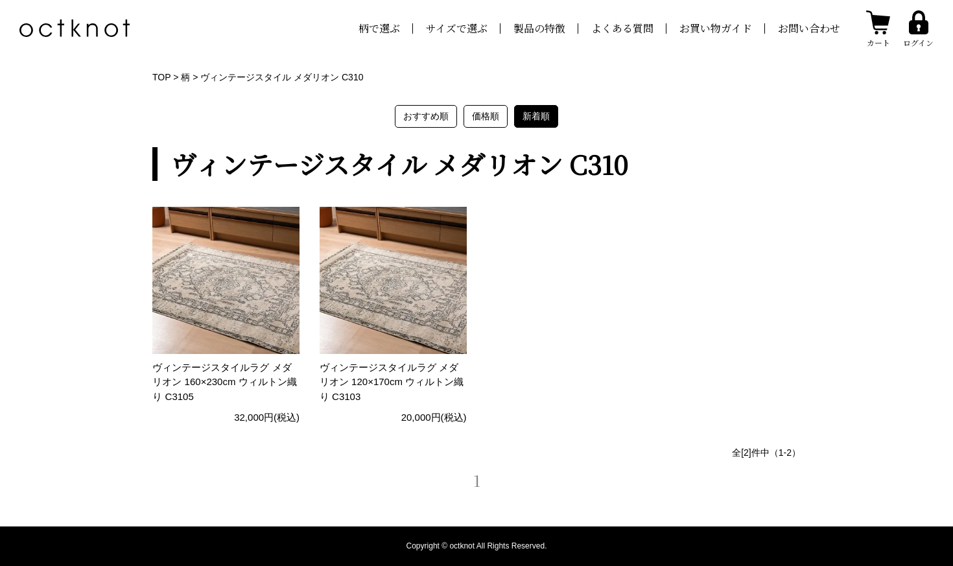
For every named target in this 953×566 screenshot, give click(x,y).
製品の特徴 (539, 28)
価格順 (485, 116)
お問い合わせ (809, 28)
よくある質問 (622, 28)
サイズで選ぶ (457, 28)
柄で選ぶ (379, 28)
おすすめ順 (426, 116)
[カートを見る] (878, 28)
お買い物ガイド (715, 28)
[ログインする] (918, 28)
